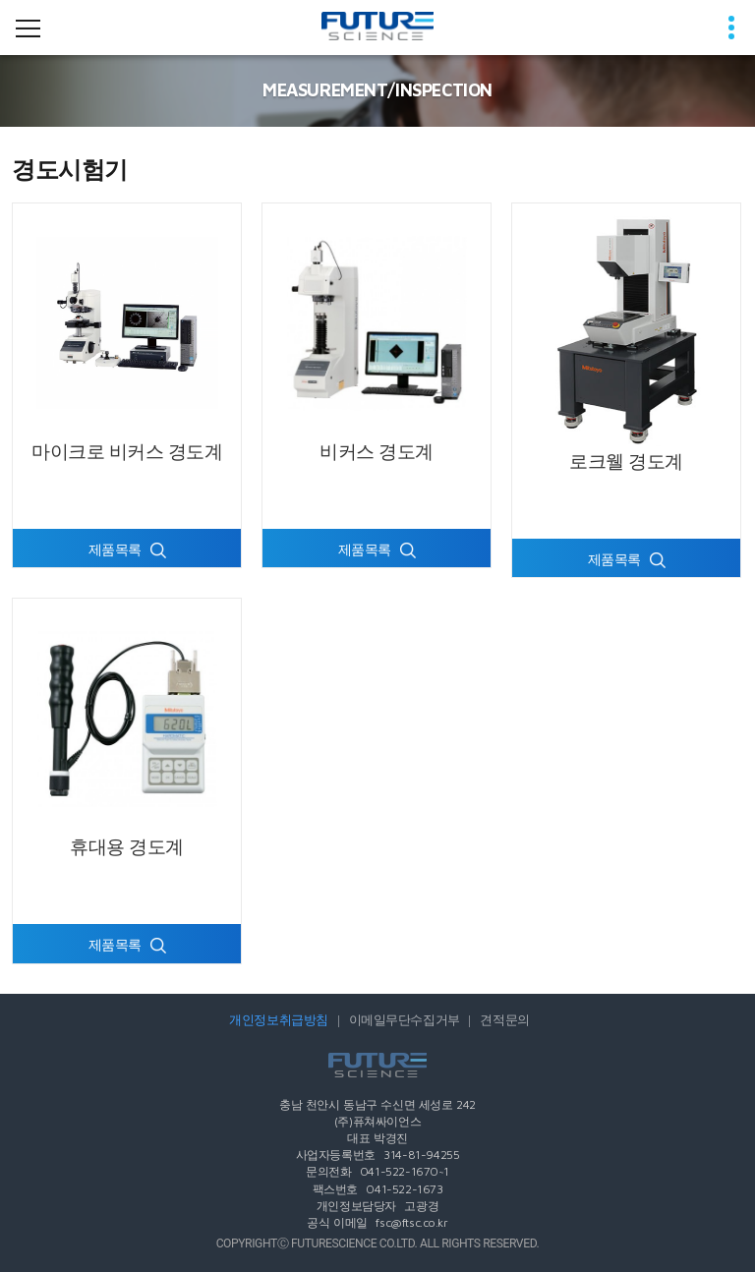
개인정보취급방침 (278, 1019)
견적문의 (504, 1019)
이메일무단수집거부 (404, 1019)
